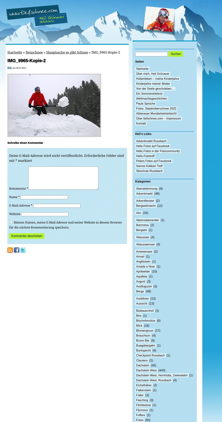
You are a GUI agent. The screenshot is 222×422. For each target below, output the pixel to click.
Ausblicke (142, 298)
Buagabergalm (145, 345)
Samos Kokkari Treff (149, 166)
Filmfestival (143, 405)
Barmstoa (142, 225)
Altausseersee (145, 244)
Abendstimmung (146, 188)
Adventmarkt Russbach (151, 141)
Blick (139, 325)
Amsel (140, 256)
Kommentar (18, 193)
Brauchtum (143, 335)
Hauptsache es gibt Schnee (67, 52)
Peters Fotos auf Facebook (153, 161)
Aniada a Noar (145, 266)
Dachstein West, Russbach (153, 380)
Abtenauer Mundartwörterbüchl (156, 113)
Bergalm (141, 230)
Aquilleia (141, 276)
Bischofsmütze (145, 320)
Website (14, 218)
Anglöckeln (143, 261)
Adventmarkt (144, 193)
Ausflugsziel (144, 286)
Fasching (142, 400)
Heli (9, 67)
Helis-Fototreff (145, 156)
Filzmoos (142, 410)
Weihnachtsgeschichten (151, 98)
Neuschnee (34, 52)
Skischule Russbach (149, 171)
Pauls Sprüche (145, 103)
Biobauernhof (145, 310)
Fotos (139, 420)
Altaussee (142, 237)
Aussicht (141, 303)
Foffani (140, 415)
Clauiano (142, 360)
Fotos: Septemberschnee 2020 (156, 108)
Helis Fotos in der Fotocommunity (158, 151)
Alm (138, 212)
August (140, 281)
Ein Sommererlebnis (149, 93)
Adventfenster (145, 200)
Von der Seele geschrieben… (155, 88)
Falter (140, 395)
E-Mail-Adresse (20, 210)
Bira (138, 315)
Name (14, 201)
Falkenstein (143, 390)
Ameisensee (144, 251)
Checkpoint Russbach (150, 355)
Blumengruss (144, 330)
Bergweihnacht (146, 205)
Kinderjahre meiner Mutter (153, 83)
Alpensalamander (147, 220)
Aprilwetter (143, 271)
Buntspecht (143, 350)
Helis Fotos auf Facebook (152, 146)
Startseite (14, 52)
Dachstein (142, 365)
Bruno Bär (142, 340)
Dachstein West (146, 370)
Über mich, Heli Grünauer (152, 73)
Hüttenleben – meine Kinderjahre (157, 78)
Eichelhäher (144, 385)
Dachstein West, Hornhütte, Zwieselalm (162, 375)
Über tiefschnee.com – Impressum (158, 118)
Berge (140, 291)
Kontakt (141, 123)
